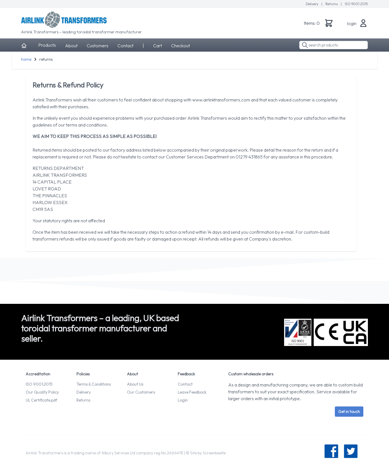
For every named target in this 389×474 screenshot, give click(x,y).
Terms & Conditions (93, 384)
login (351, 23)
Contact (125, 45)
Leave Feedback (192, 392)
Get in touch (349, 411)
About (71, 45)
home (26, 59)
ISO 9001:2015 (356, 4)
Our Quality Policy (42, 392)
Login (183, 400)
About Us (135, 384)
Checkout (180, 45)
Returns (332, 4)
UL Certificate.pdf (41, 400)
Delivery (312, 4)
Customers (97, 45)
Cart (157, 45)
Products (47, 45)
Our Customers (141, 392)
